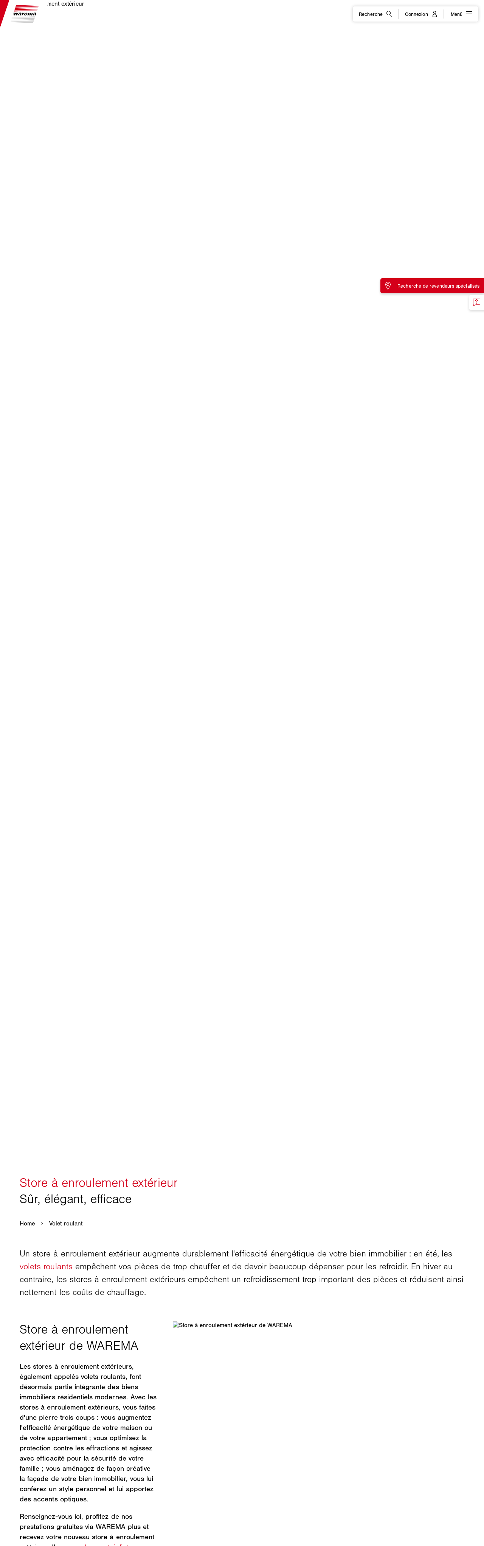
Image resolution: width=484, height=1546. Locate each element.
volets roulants (46, 1266)
